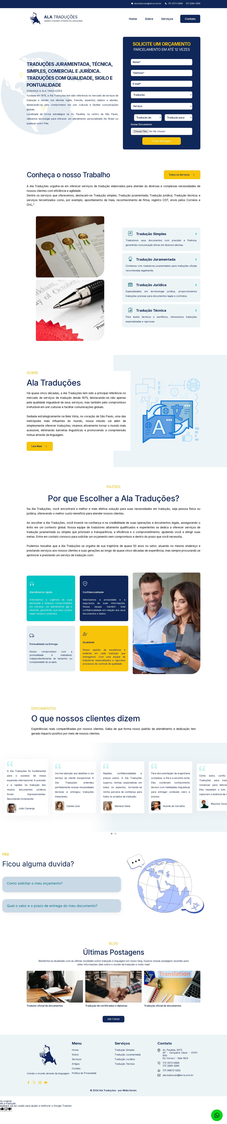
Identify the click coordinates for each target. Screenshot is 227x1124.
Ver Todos (113, 1019)
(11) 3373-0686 (175, 3)
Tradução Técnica (151, 310)
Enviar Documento (141, 124)
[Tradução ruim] (8, 1109)
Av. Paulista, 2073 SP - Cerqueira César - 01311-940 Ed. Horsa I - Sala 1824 (180, 1054)
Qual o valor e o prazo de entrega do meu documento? (52, 906)
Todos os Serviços (182, 175)
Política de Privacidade (84, 1073)
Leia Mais (39, 446)
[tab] (111, 834)
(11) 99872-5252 (172, 1070)
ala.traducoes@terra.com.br (147, 3)
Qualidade (88, 642)
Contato (190, 19)
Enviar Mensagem (161, 141)
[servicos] (161, 106)
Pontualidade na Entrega (44, 644)
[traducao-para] (178, 117)
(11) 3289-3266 (193, 3)
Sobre (149, 19)
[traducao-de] (148, 117)
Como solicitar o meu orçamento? (35, 883)
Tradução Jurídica (151, 285)
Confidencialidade (93, 592)
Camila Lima (73, 806)
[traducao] (161, 94)
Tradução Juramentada (155, 259)
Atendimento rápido (41, 592)
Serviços (167, 19)
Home (133, 19)
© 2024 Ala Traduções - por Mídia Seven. (113, 1090)
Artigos (76, 1064)
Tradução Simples (151, 234)
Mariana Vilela (122, 806)
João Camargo (27, 808)
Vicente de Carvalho (174, 806)
